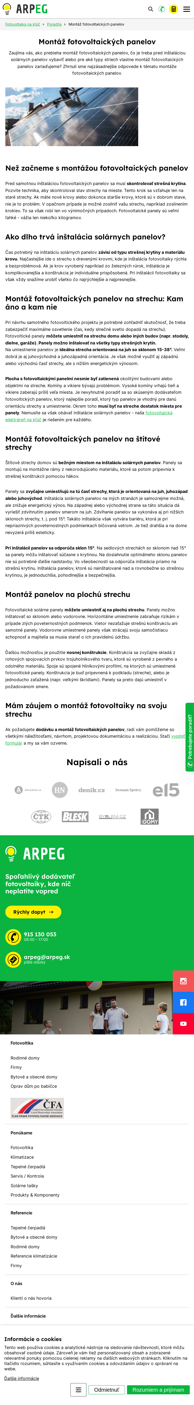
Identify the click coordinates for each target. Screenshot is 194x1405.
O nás (16, 1283)
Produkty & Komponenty (35, 1195)
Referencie (21, 1212)
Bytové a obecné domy (34, 1076)
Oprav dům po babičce (34, 1086)
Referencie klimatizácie (34, 1256)
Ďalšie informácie (21, 1378)
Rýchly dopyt (33, 912)
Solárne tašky (24, 1185)
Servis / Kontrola (27, 1176)
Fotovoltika (22, 1043)
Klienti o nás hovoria (31, 1298)
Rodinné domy (25, 1058)
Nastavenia (78, 1389)
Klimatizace (22, 1157)
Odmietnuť (106, 1390)
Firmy (16, 1067)
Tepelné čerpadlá (28, 1166)
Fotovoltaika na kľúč (22, 24)
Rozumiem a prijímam (158, 1390)
